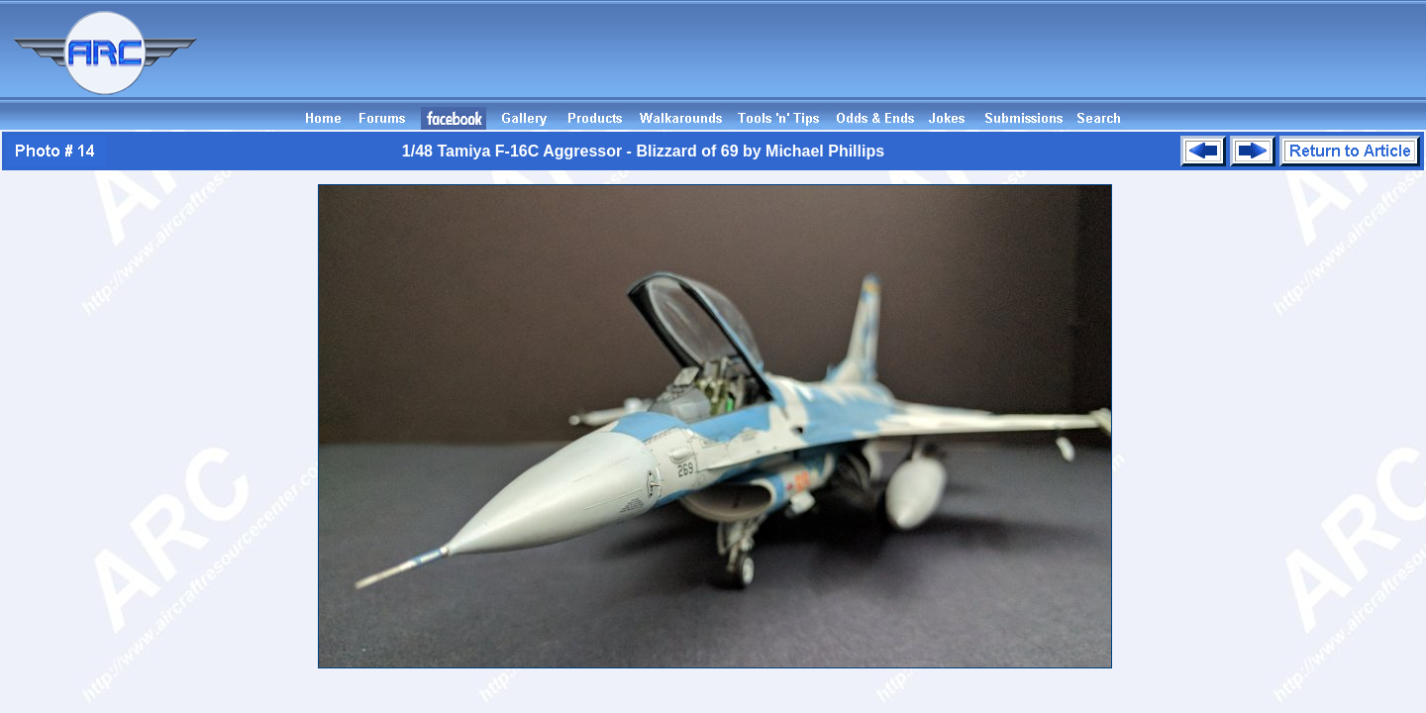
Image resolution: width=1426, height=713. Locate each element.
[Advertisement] (1065, 62)
